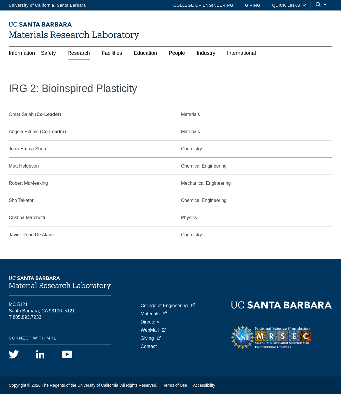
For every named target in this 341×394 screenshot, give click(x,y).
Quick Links (286, 5)
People (177, 53)
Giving (253, 5)
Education (145, 53)
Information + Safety (32, 53)
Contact (149, 346)
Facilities (112, 53)
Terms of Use (175, 385)
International (241, 53)
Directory (150, 321)
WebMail (150, 330)
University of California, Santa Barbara (47, 5)
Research (79, 53)
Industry (206, 53)
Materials (150, 313)
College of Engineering (203, 5)
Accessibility (204, 385)
